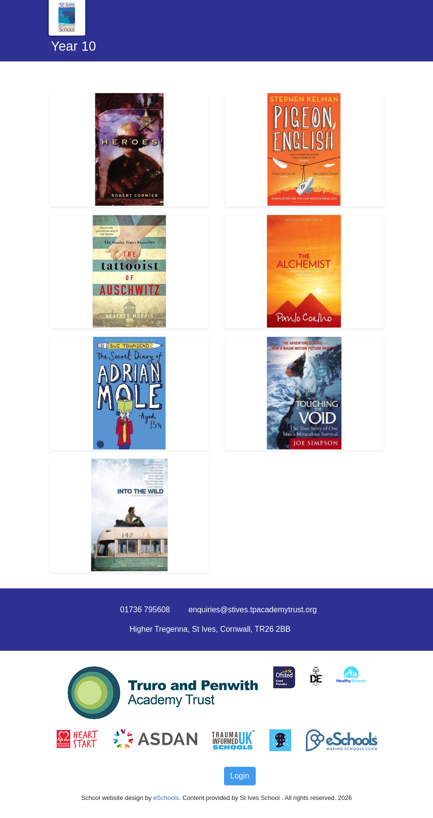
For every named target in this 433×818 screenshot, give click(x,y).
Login (239, 776)
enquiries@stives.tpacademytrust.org (252, 609)
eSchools (166, 797)
